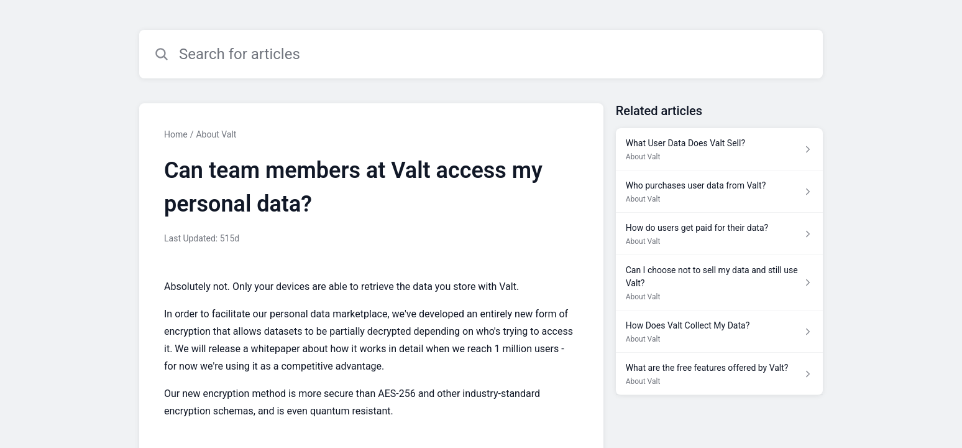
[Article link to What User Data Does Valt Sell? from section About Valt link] (719, 149)
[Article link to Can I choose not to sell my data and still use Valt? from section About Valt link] (719, 282)
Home (176, 134)
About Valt (216, 134)
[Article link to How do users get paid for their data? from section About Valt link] (719, 234)
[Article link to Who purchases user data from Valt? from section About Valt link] (719, 191)
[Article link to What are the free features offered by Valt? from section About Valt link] (719, 374)
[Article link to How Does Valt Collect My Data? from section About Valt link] (719, 331)
